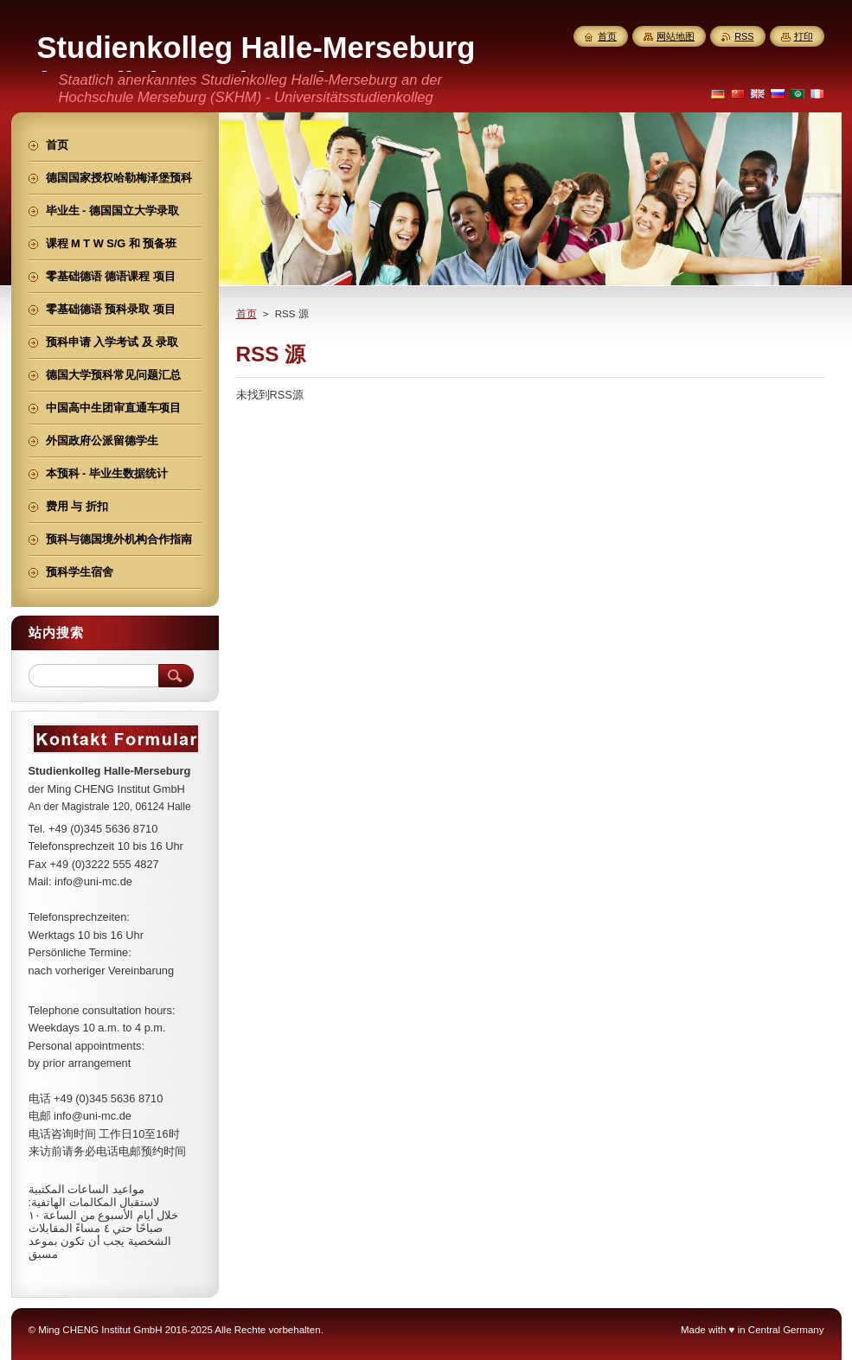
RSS (743, 36)
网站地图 (676, 36)
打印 (803, 36)
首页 (246, 314)
